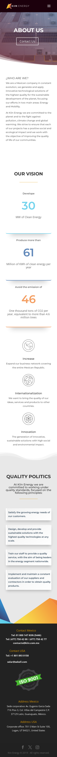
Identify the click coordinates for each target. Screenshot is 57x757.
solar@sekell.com (17, 661)
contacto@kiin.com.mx (26, 643)
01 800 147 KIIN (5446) (28, 635)
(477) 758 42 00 (19, 639)
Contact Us (27, 41)
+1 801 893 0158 (19, 655)
